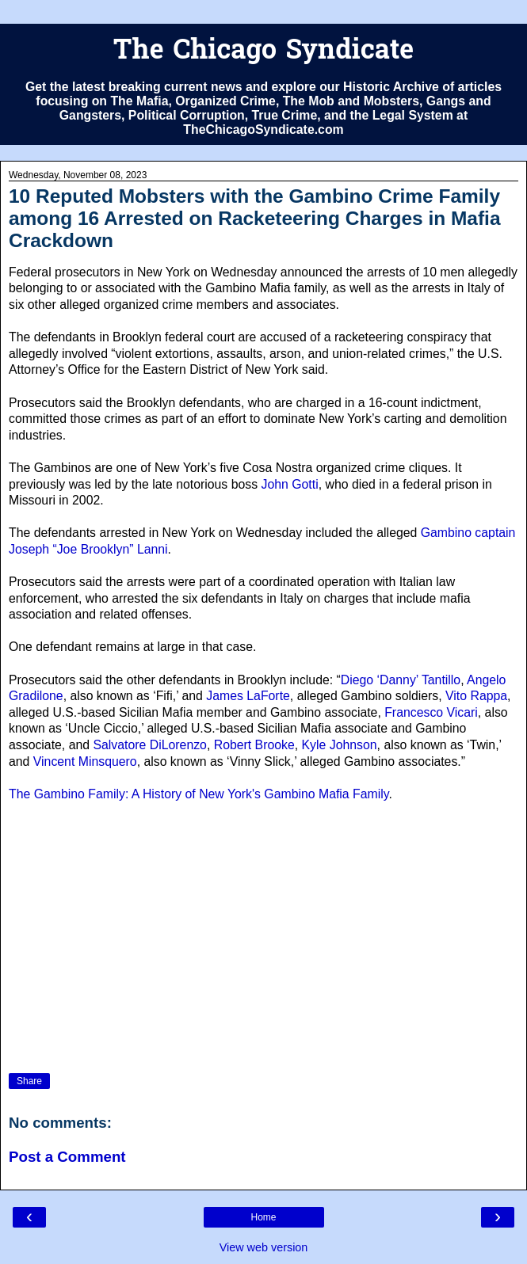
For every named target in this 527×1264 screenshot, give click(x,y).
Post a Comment (67, 1156)
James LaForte (248, 695)
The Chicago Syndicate (263, 52)
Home (263, 1217)
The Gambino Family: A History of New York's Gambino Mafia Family (199, 794)
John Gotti (290, 484)
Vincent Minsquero (85, 761)
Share (29, 1081)
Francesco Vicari (431, 712)
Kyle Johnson (339, 745)
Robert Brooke (254, 745)
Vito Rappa (476, 695)
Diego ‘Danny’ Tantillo (400, 680)
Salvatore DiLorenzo (149, 745)
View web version (264, 1247)
